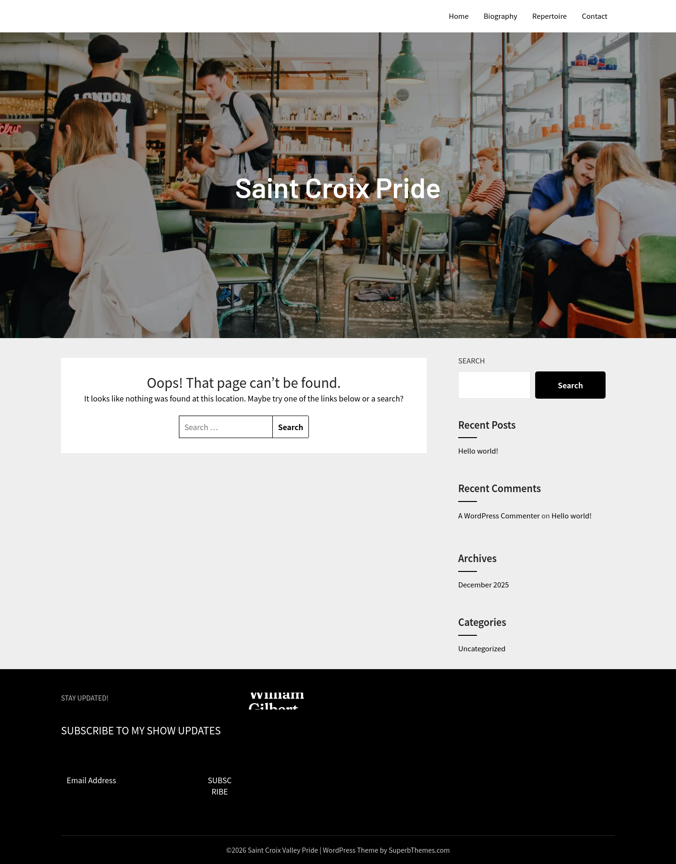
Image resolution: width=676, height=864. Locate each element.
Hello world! (478, 450)
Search (471, 360)
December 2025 (483, 584)
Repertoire (549, 16)
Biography (500, 16)
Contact (594, 16)
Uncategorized (482, 648)
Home (459, 16)
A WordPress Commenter (499, 515)
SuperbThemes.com (419, 850)
